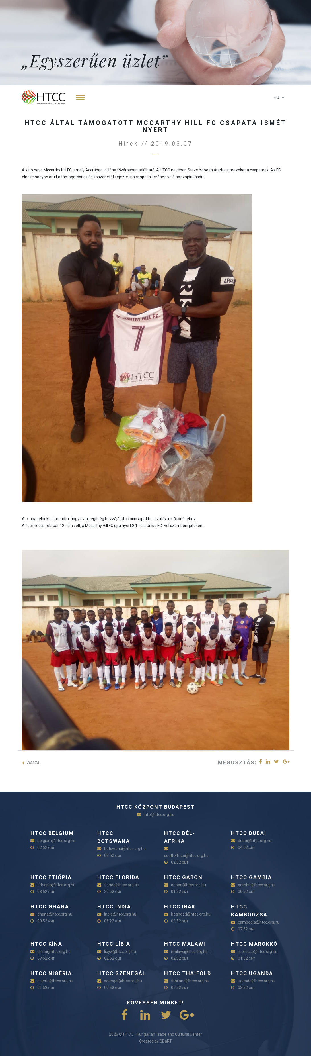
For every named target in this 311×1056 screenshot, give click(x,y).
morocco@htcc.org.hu (257, 951)
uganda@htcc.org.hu (256, 981)
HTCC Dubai (248, 833)
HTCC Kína (46, 944)
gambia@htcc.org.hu (256, 885)
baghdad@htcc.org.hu (191, 914)
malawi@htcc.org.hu (189, 951)
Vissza (30, 762)
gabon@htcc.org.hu (188, 885)
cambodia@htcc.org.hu (258, 922)
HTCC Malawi (184, 944)
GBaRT (166, 1041)
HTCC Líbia (113, 944)
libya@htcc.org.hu (120, 951)
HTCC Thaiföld (187, 973)
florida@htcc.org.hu (121, 885)
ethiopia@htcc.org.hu (56, 885)
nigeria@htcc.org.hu (55, 981)
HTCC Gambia (251, 877)
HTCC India (114, 907)
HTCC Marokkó (254, 944)
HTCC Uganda (252, 973)
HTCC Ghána (49, 907)
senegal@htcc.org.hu (123, 981)
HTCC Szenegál (121, 973)
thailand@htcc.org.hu (190, 981)
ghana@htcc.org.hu (54, 914)
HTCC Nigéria (51, 973)
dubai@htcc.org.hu (254, 840)
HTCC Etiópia (51, 877)
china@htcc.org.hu (54, 951)
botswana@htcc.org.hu (125, 848)
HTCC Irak (179, 907)
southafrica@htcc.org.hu (186, 855)
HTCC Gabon (183, 877)
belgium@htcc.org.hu (56, 840)
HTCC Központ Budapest (155, 807)
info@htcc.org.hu (159, 814)
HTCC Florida (118, 877)
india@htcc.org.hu (120, 914)
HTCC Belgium (52, 833)
